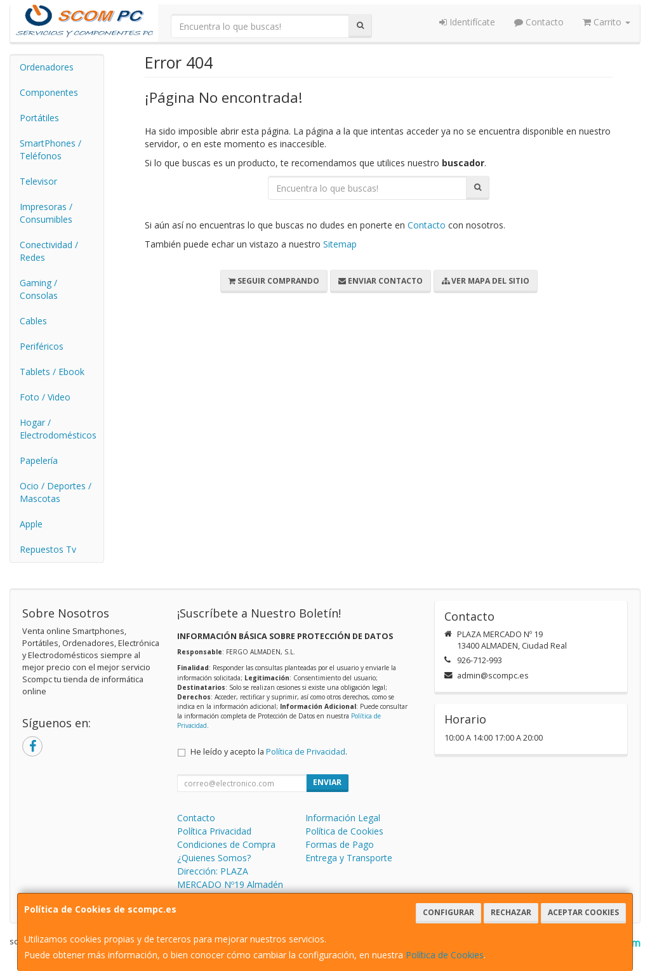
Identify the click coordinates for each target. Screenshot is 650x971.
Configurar (448, 912)
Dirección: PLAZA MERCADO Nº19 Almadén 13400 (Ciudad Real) (230, 884)
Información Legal (342, 818)
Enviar (327, 782)
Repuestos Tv (48, 549)
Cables (33, 321)
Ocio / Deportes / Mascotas (55, 492)
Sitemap (340, 244)
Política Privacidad (214, 831)
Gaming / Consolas (39, 289)
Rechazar (511, 912)
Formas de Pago (339, 844)
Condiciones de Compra (226, 844)
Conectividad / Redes (49, 251)
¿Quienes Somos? (214, 858)
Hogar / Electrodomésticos (58, 428)
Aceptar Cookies (583, 912)
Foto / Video (45, 397)
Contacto (539, 22)
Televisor (38, 181)
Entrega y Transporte (348, 858)
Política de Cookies (445, 955)
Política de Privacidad (305, 751)
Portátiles (39, 118)
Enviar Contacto (380, 280)
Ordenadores (47, 67)
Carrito (606, 22)
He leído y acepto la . (268, 751)
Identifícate (467, 22)
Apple (31, 524)
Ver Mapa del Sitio (485, 280)
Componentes (49, 92)
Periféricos (41, 346)
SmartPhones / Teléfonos (50, 149)
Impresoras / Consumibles (46, 213)
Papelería (39, 460)
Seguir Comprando (274, 280)
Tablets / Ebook (52, 372)
